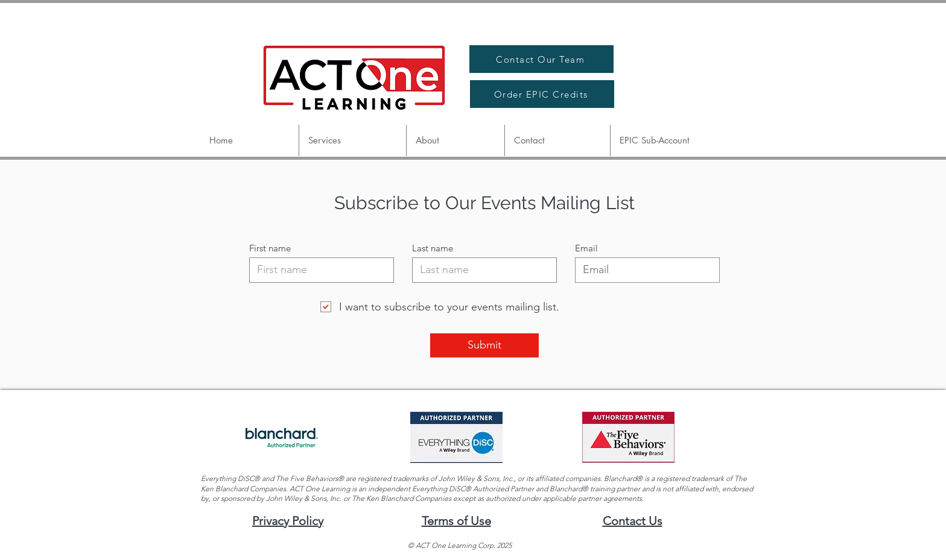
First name (270, 248)
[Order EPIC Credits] (542, 94)
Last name (432, 248)
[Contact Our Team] (541, 59)
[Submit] (484, 345)
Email (586, 248)
